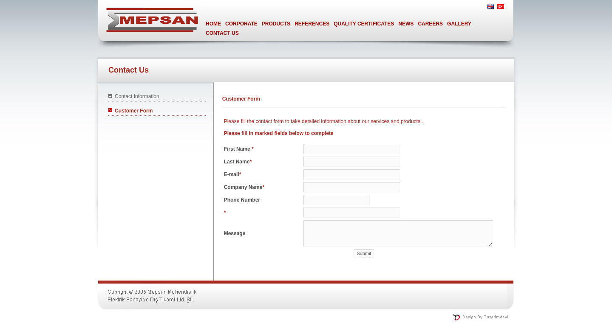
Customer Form (134, 111)
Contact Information (137, 96)
